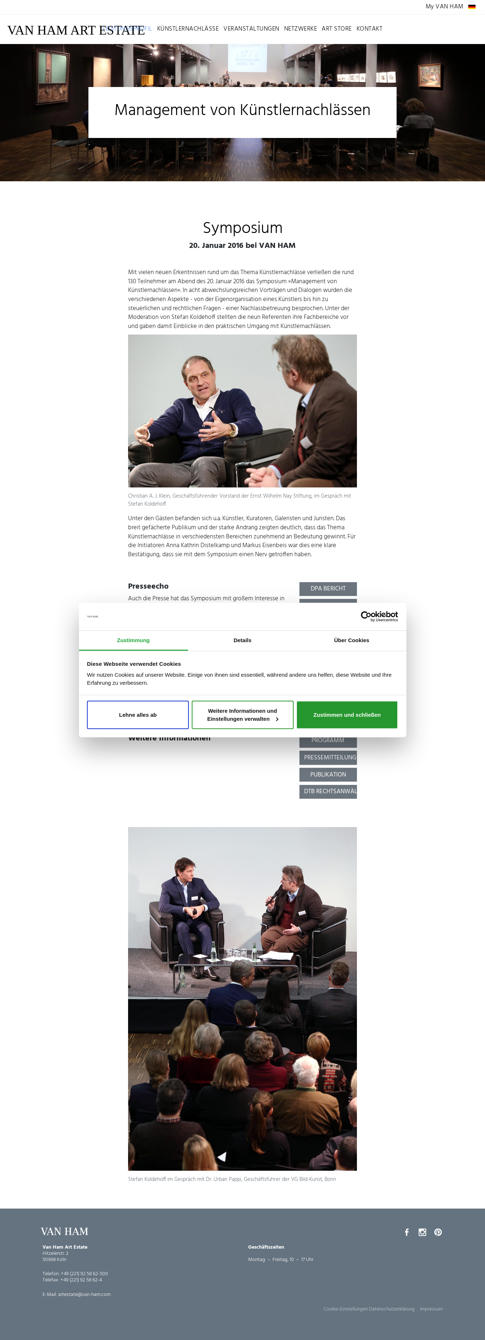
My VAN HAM (445, 7)
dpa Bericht (328, 589)
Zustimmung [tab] (133, 640)
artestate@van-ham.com (84, 1294)
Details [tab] (242, 640)
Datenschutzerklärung (392, 1309)
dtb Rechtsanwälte (330, 792)
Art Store (337, 29)
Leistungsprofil (127, 29)
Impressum (431, 1309)
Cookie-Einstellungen (345, 1309)
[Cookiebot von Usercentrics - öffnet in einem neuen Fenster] (366, 616)
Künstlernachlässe (188, 29)
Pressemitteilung (330, 758)
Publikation (328, 775)
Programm (328, 741)
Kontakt (370, 29)
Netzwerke (300, 29)
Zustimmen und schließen (347, 715)
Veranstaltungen (251, 29)
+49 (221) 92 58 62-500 (84, 1274)
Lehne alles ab (137, 715)
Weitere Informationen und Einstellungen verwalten (242, 715)
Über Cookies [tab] (351, 640)
